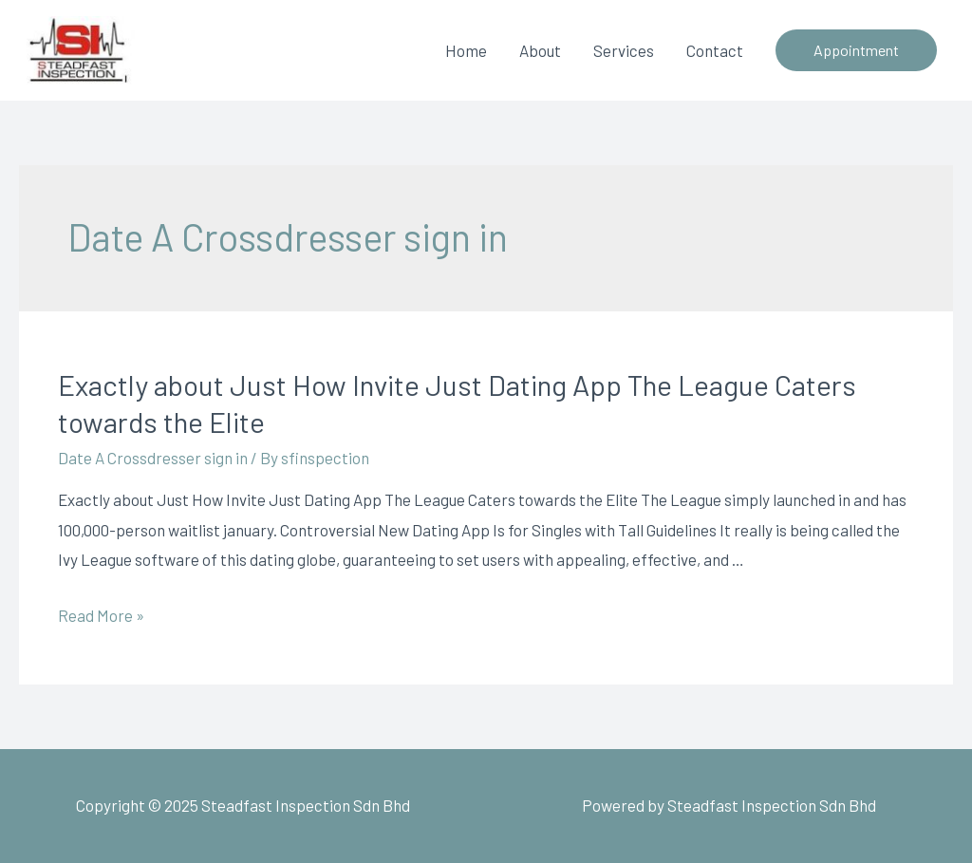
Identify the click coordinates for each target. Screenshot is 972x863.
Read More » (101, 615)
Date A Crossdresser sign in (153, 457)
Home (466, 50)
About (540, 50)
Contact (714, 50)
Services (623, 50)
